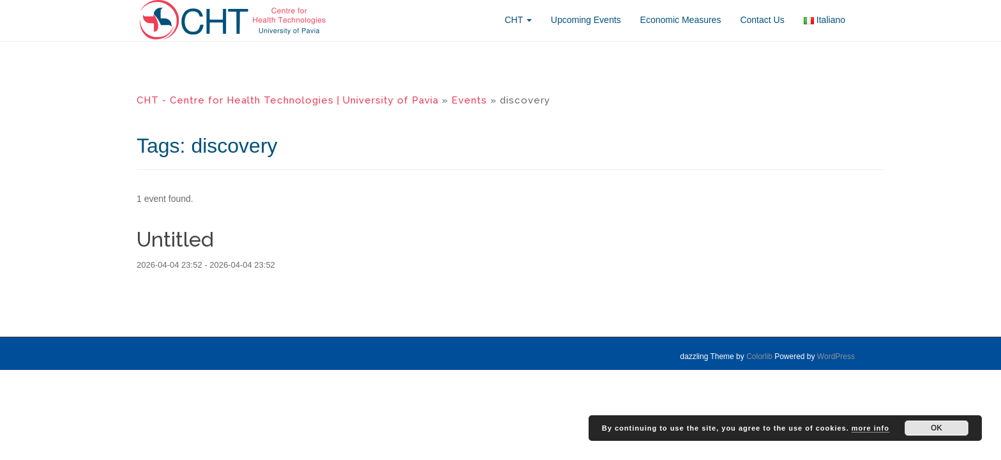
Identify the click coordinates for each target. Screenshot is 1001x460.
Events (469, 100)
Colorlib (759, 356)
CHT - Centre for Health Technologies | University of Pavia (288, 100)
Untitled (175, 239)
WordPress (836, 356)
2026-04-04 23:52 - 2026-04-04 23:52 (206, 265)
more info (870, 428)
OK (936, 428)
